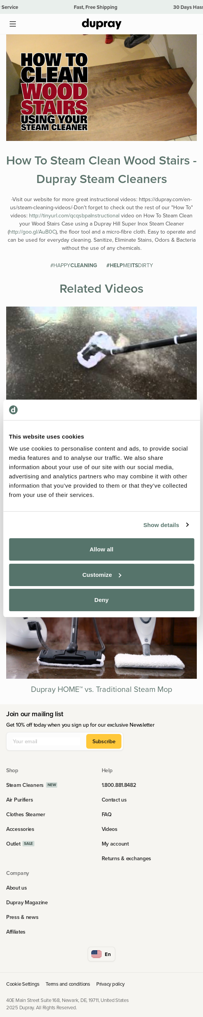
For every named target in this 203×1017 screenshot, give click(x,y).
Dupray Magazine (27, 902)
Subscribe (103, 741)
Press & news (22, 917)
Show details (161, 525)
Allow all (102, 549)
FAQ (107, 814)
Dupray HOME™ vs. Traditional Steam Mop (101, 689)
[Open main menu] (13, 24)
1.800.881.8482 (119, 785)
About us (16, 888)
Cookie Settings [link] (22, 983)
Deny (101, 600)
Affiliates (16, 932)
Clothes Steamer (25, 814)
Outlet (13, 844)
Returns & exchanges (127, 858)
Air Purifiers (19, 799)
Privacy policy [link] (110, 983)
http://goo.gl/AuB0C (32, 232)
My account (115, 844)
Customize (101, 574)
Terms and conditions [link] (68, 983)
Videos (110, 829)
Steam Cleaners (25, 785)
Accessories (20, 829)
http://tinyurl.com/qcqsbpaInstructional (74, 215)
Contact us (114, 799)
